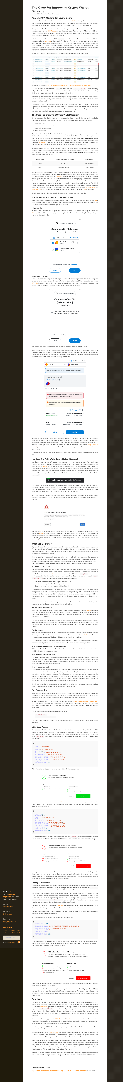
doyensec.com (8, 1041)
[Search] (11, 1072)
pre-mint (48, 41)
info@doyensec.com (10, 1056)
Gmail (45, 466)
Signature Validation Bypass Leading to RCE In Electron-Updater (63, 1071)
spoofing (88, 187)
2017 (18, 1067)
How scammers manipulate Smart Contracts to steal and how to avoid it (69, 85)
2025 (7, 1065)
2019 (11, 1067)
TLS (84, 189)
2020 (7, 1067)
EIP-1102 (35, 283)
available (60, 906)
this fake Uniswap (65, 802)
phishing (74, 21)
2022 (18, 1065)
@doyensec (7, 1048)
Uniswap (34, 213)
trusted (41, 533)
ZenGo (68, 1019)
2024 (11, 1065)
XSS (93, 187)
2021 (4, 1067)
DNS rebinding (36, 189)
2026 (4, 1065)
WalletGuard (59, 1019)
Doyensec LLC (13, 1077)
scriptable (59, 176)
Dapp (95, 200)
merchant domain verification (54, 574)
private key (42, 142)
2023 (14, 1065)
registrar (88, 610)
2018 (14, 1067)
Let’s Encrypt (87, 635)
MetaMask (43, 1007)
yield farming (52, 31)
